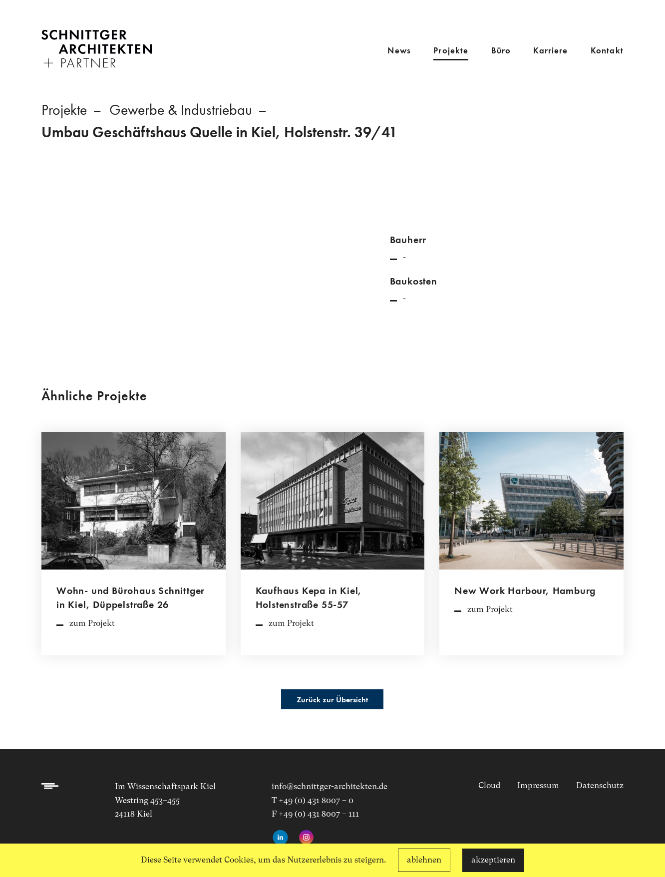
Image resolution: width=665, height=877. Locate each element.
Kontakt (607, 51)
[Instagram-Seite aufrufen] (306, 838)
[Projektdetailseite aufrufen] (133, 548)
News (399, 51)
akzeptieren (493, 860)
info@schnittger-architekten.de (329, 786)
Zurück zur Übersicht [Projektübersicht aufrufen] (332, 700)
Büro (501, 51)
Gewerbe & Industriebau (180, 110)
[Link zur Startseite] (96, 41)
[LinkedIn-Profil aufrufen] (280, 838)
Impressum (538, 785)
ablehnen (424, 860)
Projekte (450, 51)
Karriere (550, 51)
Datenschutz (600, 785)
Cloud (489, 785)
